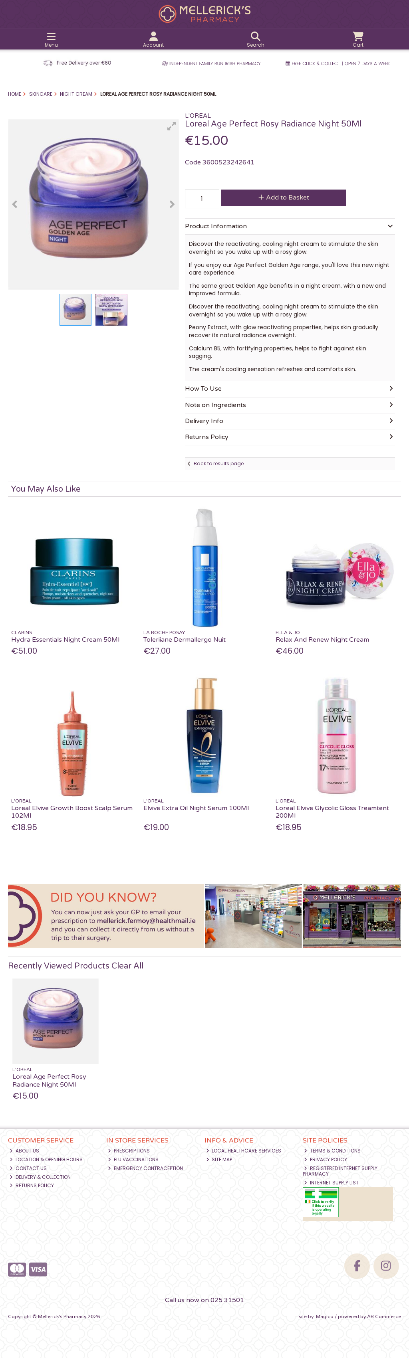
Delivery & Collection (40, 1177)
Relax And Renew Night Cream (322, 640)
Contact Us (28, 1168)
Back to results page (219, 463)
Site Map (219, 1159)
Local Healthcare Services (244, 1150)
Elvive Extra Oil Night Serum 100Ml (196, 808)
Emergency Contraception (145, 1168)
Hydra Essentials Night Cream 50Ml (65, 640)
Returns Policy (32, 1185)
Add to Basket (283, 198)
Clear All (127, 966)
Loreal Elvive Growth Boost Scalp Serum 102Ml (72, 812)
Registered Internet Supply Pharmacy (340, 1171)
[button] (171, 126)
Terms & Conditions (332, 1150)
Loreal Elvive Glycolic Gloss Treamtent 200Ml (332, 812)
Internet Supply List (331, 1182)
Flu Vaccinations (133, 1159)
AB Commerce (384, 1316)
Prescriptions (129, 1150)
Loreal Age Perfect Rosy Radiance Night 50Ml (49, 1080)
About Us (24, 1150)
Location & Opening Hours (46, 1159)
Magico (325, 1316)
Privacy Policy (325, 1159)
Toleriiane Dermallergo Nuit (184, 640)
